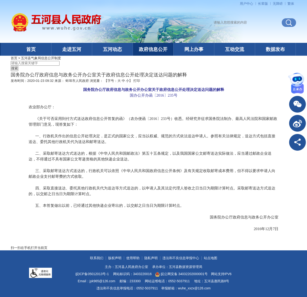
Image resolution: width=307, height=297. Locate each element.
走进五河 (71, 49)
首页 (31, 49)
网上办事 (193, 49)
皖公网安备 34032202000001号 (181, 274)
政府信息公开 (153, 49)
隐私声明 (151, 258)
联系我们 (96, 258)
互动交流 (234, 49)
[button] (263, 3)
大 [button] (119, 81)
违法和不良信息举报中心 (180, 258)
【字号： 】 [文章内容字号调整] (118, 81)
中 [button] (123, 81)
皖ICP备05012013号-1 (92, 274)
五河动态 (112, 49)
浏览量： (96, 81)
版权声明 (114, 258)
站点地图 (210, 258)
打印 (136, 81)
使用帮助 (133, 258)
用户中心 (246, 3)
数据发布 (275, 49)
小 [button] (127, 81)
